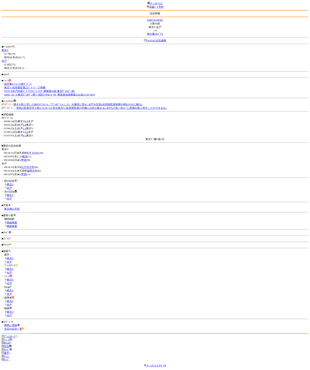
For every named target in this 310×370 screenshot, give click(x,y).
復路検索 (12, 226)
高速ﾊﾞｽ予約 (156, 6)
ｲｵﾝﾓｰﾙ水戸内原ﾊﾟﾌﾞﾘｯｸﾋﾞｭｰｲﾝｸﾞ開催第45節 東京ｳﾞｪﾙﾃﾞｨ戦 (39, 91)
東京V (5, 50)
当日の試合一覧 (13, 328)
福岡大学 (32, 170)
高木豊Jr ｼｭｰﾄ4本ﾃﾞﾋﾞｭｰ (18, 83)
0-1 (24, 135)
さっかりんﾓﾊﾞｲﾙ (155, 365)
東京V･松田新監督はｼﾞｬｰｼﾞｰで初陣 (24, 87)
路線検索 (12, 222)
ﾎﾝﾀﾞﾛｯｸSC (33, 152)
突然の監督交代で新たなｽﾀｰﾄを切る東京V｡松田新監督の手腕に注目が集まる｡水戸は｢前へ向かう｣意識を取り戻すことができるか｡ (91, 107)
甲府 (24, 159)
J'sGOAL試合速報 (156, 40)
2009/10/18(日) (155, 19)
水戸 (4, 60)
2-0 (24, 124)
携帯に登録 (10, 325)
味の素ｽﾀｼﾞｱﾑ (155, 33)
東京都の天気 (12, 208)
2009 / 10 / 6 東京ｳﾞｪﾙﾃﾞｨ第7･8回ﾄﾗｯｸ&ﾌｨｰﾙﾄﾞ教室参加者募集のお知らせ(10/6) (49, 94)
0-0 (26, 121)
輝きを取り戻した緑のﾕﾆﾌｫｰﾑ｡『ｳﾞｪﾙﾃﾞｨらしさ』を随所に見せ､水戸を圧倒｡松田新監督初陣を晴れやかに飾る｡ (78, 104)
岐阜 (25, 156)
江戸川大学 (27, 167)
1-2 (24, 128)
